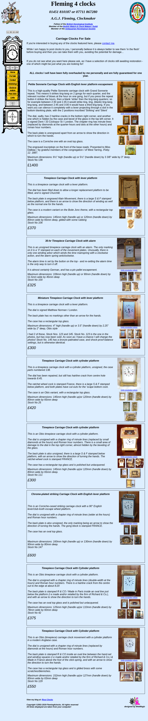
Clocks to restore (12, 89)
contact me (108, 43)
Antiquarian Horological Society (80, 29)
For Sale (12, 76)
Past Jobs (12, 94)
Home (12, 72)
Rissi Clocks (47, 709)
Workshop (12, 84)
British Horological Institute (80, 24)
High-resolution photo (129, 114)
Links (12, 97)
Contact (12, 80)
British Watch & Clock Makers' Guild (80, 26)
